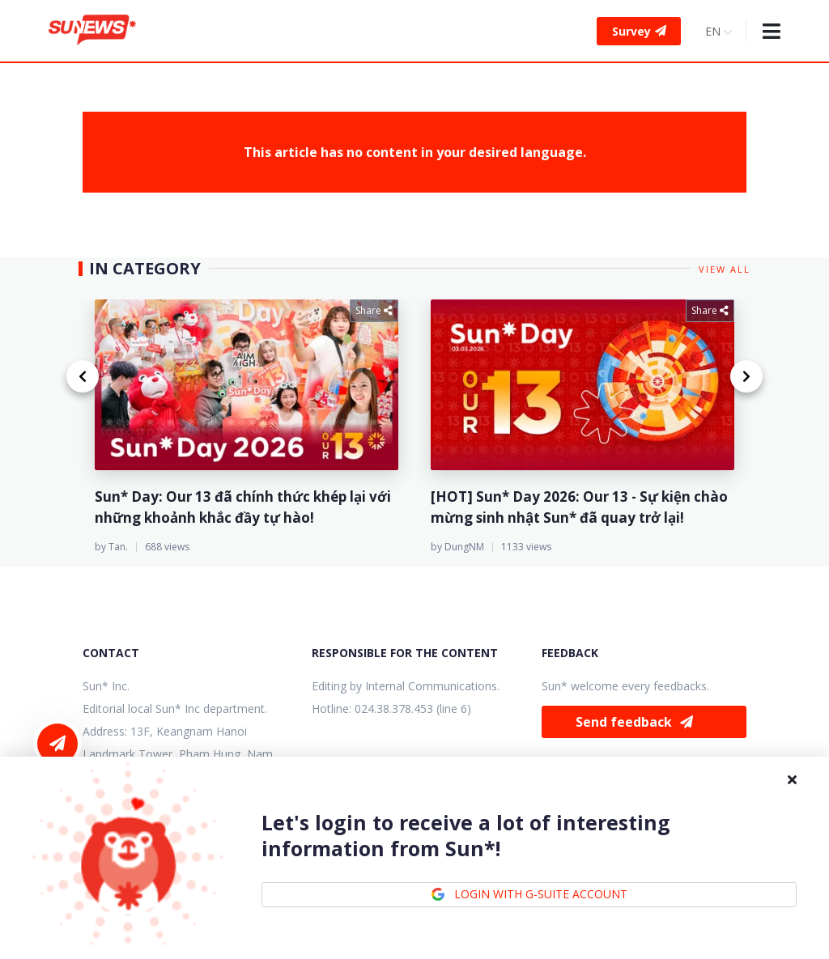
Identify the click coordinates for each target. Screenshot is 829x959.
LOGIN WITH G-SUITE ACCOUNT (529, 894)
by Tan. (111, 547)
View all (724, 269)
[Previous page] (82, 376)
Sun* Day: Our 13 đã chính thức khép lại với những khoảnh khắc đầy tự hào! (243, 507)
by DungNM (457, 547)
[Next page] (746, 376)
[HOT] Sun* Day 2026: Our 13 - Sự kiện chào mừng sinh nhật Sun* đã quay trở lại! (579, 507)
